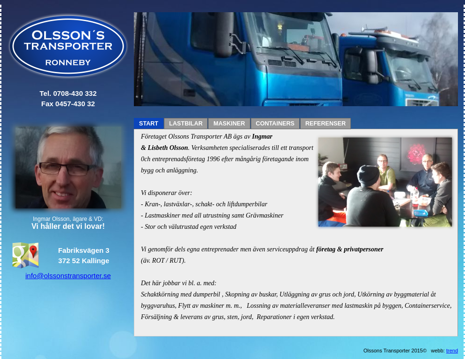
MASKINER (229, 123)
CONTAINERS (275, 123)
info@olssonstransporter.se (68, 276)
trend (452, 350)
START (148, 123)
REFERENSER (325, 123)
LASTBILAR (185, 123)
